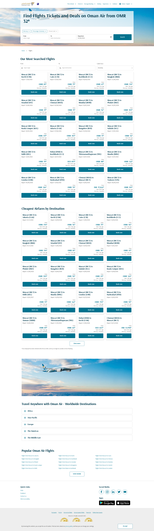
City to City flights (68, 512)
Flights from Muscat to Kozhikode (68, 459)
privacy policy (69, 526)
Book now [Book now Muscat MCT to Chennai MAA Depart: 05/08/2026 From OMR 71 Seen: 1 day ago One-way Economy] (63, 118)
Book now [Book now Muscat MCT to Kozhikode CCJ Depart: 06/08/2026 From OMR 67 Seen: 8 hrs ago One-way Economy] (91, 92)
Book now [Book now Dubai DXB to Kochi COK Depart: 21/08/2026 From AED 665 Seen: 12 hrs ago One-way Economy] (91, 336)
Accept (125, 526)
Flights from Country (97, 512)
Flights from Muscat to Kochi (66, 456)
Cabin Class (100, 64)
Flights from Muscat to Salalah (103, 465)
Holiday (99, 4)
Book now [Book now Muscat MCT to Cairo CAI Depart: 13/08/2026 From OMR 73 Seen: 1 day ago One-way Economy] (91, 232)
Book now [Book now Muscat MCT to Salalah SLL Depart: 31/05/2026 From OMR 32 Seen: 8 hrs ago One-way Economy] (120, 143)
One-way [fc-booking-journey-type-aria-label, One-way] (25, 31)
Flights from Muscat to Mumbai (104, 462)
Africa (28, 411)
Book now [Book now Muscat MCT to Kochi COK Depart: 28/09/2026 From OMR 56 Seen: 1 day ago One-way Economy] (63, 232)
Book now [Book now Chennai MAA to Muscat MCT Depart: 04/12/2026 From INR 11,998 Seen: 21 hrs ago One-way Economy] (119, 336)
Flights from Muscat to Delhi (29, 468)
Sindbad (115, 4)
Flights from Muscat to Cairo (103, 456)
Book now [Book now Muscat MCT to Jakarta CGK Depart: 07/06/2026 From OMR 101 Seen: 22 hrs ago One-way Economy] (63, 143)
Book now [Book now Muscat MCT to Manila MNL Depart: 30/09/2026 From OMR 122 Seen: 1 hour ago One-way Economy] (63, 310)
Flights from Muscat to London (103, 468)
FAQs (21, 490)
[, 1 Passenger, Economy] (38, 31)
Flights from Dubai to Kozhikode (67, 468)
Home (23, 51)
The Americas (30, 431)
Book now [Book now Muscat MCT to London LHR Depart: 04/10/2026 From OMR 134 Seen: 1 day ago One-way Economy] (91, 310)
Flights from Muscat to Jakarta (30, 456)
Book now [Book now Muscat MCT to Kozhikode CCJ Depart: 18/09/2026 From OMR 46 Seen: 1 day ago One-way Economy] (119, 232)
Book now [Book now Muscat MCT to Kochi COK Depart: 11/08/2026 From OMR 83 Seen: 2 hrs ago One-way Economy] (34, 92)
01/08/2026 (81, 38)
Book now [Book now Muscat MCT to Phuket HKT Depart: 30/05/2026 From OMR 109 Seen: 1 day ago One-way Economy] (120, 118)
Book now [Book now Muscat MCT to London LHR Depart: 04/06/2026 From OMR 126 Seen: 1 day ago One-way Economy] (34, 195)
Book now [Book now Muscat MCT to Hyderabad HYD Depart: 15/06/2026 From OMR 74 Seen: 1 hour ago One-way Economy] (63, 195)
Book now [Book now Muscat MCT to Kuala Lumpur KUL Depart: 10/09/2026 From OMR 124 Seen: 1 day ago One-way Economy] (119, 284)
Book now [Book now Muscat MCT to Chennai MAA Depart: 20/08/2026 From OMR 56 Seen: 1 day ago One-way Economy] (91, 258)
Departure (81, 36)
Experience (107, 3)
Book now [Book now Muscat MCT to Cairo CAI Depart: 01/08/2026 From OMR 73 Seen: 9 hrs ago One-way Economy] (63, 92)
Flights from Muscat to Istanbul (67, 462)
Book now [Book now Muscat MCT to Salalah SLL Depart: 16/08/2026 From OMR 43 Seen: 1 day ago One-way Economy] (91, 284)
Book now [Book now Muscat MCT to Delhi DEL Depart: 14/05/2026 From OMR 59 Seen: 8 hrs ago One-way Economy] (34, 169)
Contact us (23, 496)
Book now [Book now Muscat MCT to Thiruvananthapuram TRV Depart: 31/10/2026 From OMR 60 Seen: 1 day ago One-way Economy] (63, 336)
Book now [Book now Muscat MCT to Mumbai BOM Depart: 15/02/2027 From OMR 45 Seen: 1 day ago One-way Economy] (119, 258)
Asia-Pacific (30, 418)
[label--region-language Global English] (126, 3)
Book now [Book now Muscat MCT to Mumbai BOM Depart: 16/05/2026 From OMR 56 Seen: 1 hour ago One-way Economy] (91, 118)
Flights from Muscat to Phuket (30, 462)
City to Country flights (79, 512)
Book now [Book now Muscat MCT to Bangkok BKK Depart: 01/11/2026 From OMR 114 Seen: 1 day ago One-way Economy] (35, 258)
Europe (28, 424)
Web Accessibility (25, 499)
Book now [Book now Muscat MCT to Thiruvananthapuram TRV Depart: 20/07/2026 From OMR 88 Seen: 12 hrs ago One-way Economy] (91, 169)
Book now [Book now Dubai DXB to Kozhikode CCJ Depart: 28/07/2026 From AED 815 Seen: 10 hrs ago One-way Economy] (63, 169)
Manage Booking (90, 3)
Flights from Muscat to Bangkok (30, 459)
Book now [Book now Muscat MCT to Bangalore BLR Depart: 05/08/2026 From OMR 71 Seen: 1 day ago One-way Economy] (91, 143)
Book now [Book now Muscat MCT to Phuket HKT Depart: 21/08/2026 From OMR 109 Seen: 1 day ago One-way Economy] (35, 284)
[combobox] (35, 38)
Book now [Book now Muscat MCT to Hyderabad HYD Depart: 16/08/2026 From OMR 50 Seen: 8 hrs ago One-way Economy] (119, 310)
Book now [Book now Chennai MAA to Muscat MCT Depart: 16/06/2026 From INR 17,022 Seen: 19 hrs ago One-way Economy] (91, 195)
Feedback (23, 493)
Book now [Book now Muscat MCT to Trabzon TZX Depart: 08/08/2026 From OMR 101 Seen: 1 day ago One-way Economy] (120, 195)
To (51, 36)
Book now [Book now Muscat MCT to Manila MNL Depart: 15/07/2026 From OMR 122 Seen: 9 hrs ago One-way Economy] (120, 169)
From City (88, 512)
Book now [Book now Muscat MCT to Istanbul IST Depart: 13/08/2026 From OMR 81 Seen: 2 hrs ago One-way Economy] (63, 258)
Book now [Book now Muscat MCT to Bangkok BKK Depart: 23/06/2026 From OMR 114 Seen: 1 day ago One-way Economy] (120, 92)
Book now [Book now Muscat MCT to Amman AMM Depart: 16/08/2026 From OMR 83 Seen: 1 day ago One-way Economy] (35, 336)
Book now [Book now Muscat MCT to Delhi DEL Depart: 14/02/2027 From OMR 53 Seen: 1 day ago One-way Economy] (35, 310)
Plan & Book (72, 3)
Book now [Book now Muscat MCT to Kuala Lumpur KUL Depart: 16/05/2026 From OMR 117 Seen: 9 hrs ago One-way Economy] (34, 143)
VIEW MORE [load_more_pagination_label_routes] (77, 474)
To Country (54, 512)
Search (122, 37)
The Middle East (32, 438)
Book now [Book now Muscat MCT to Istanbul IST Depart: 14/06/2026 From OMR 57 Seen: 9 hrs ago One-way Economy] (34, 118)
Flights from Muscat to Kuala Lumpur (32, 465)
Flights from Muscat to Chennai (104, 459)
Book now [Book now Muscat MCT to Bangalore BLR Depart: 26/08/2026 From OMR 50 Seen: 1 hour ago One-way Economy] (63, 284)
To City (60, 512)
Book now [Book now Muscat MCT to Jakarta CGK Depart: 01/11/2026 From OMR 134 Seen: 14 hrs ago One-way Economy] (35, 232)
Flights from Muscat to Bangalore (68, 465)
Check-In (80, 4)
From (24, 36)
